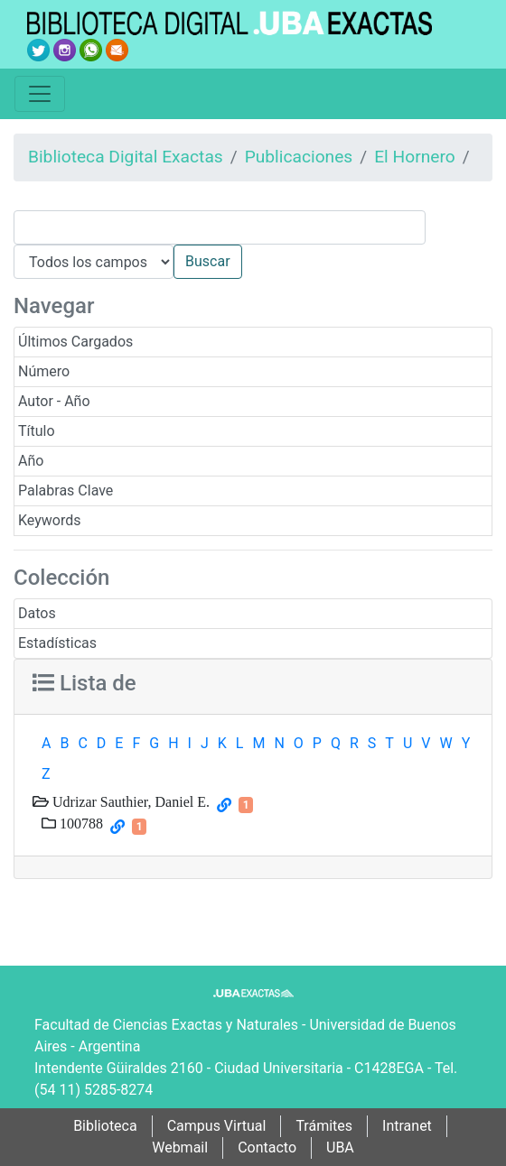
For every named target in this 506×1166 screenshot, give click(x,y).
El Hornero (414, 156)
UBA (340, 1147)
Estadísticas (57, 643)
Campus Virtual (217, 1125)
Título (36, 431)
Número (44, 371)
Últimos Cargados (75, 341)
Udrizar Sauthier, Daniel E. (129, 801)
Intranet (407, 1125)
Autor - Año (54, 401)
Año (30, 460)
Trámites (323, 1125)
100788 (79, 823)
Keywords (49, 520)
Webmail (180, 1147)
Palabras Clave (65, 490)
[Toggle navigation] (39, 94)
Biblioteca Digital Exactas (125, 156)
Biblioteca (105, 1125)
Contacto (267, 1147)
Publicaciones (299, 156)
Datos (37, 613)
